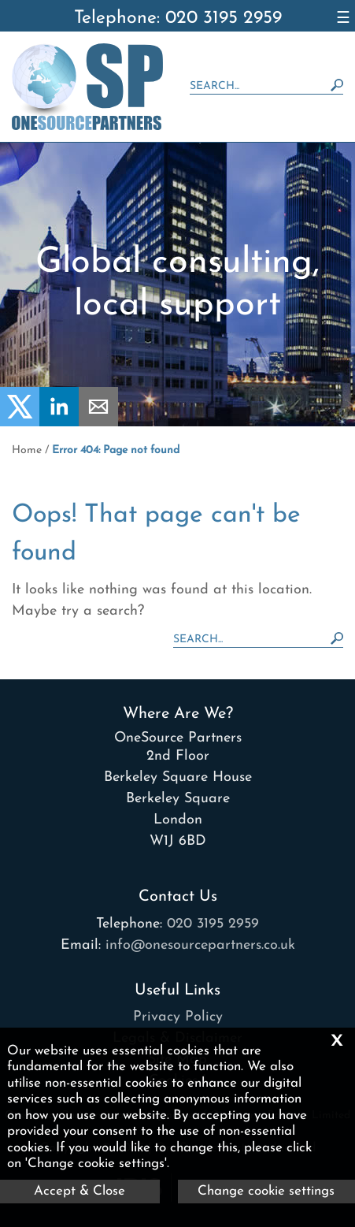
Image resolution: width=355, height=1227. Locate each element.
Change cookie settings (266, 1191)
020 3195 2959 (213, 924)
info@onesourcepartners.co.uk (200, 945)
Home (27, 450)
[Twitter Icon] (19, 422)
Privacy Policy (178, 1016)
